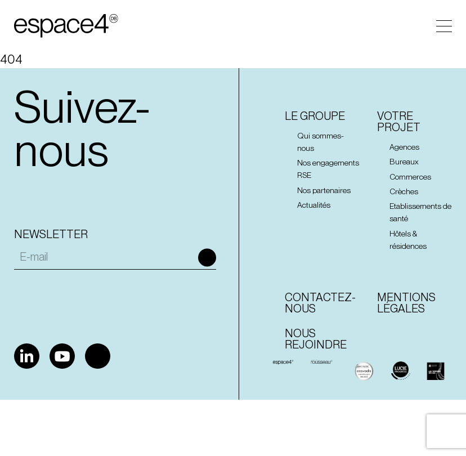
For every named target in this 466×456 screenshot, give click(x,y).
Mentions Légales (406, 303)
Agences (404, 146)
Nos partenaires (324, 190)
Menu (444, 26)
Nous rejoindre (316, 339)
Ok (207, 258)
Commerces (410, 176)
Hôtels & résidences (408, 240)
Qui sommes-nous (320, 142)
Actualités (313, 204)
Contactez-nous (320, 303)
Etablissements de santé (420, 212)
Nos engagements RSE (328, 169)
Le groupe (315, 116)
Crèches (403, 191)
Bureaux (404, 161)
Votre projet (398, 121)
